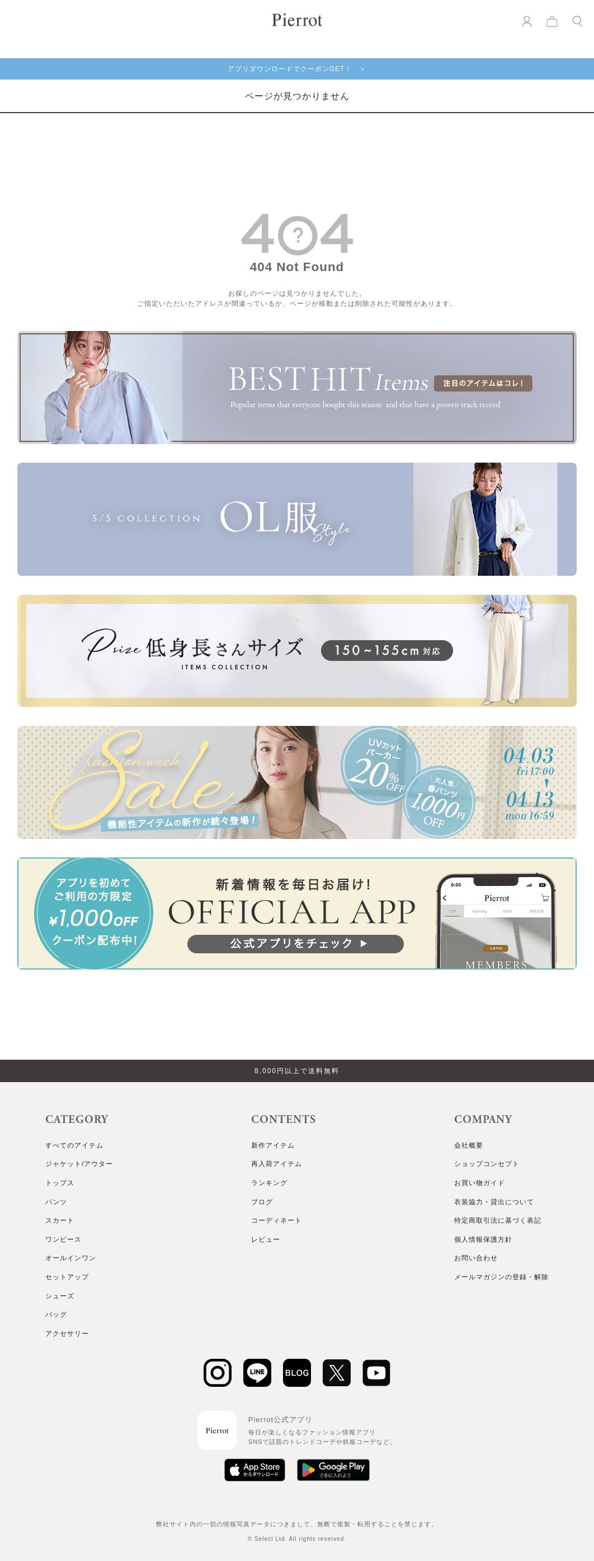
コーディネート (276, 1220)
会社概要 (468, 1145)
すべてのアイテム (74, 1145)
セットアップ (67, 1277)
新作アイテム (273, 1145)
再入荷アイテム (276, 1164)
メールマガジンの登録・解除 (501, 1277)
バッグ (56, 1314)
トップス (59, 1183)
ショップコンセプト (487, 1164)
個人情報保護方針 (483, 1239)
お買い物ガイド (479, 1183)
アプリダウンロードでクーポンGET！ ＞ (297, 69)
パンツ (56, 1202)
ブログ (262, 1202)
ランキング (269, 1183)
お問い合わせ (476, 1258)
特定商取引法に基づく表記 (497, 1220)
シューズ (59, 1296)
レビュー (265, 1239)
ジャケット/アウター (79, 1164)
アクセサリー (67, 1334)
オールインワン (70, 1258)
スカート (59, 1220)
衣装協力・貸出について (494, 1202)
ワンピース (63, 1239)
